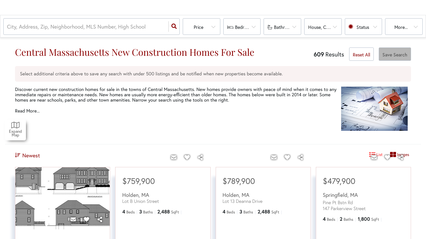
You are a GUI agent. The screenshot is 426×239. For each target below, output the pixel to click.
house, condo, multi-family (325, 27)
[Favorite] (86, 219)
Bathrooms (285, 27)
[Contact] (73, 219)
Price (198, 27)
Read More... (27, 111)
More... (401, 27)
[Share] (99, 219)
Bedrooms (245, 27)
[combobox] (7, 27)
